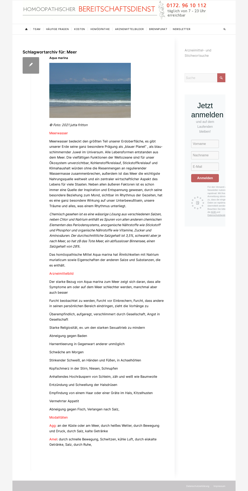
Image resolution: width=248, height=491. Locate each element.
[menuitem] (26, 29)
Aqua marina (58, 58)
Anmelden (205, 178)
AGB (213, 212)
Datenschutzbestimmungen (221, 215)
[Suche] (223, 29)
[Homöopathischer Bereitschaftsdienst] (115, 12)
